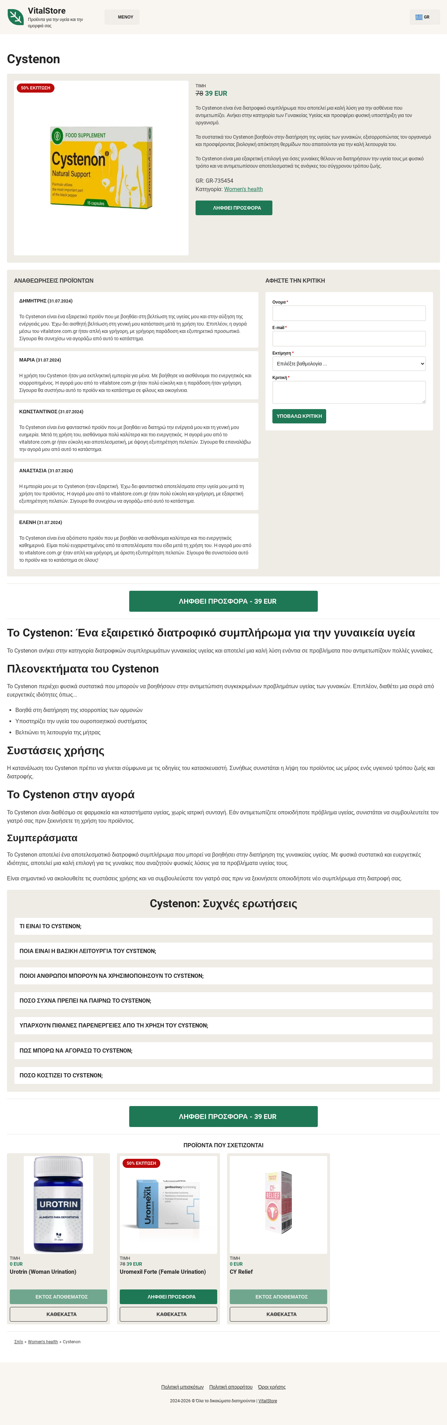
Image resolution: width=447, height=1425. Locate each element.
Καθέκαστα (58, 1314)
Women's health (243, 189)
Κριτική (281, 377)
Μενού (122, 17)
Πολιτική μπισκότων (182, 1387)
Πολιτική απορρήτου (230, 1387)
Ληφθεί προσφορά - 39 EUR (223, 601)
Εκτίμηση (283, 353)
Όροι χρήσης (272, 1387)
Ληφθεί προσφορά (234, 208)
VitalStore (267, 1400)
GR (425, 17)
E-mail (279, 327)
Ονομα (280, 302)
